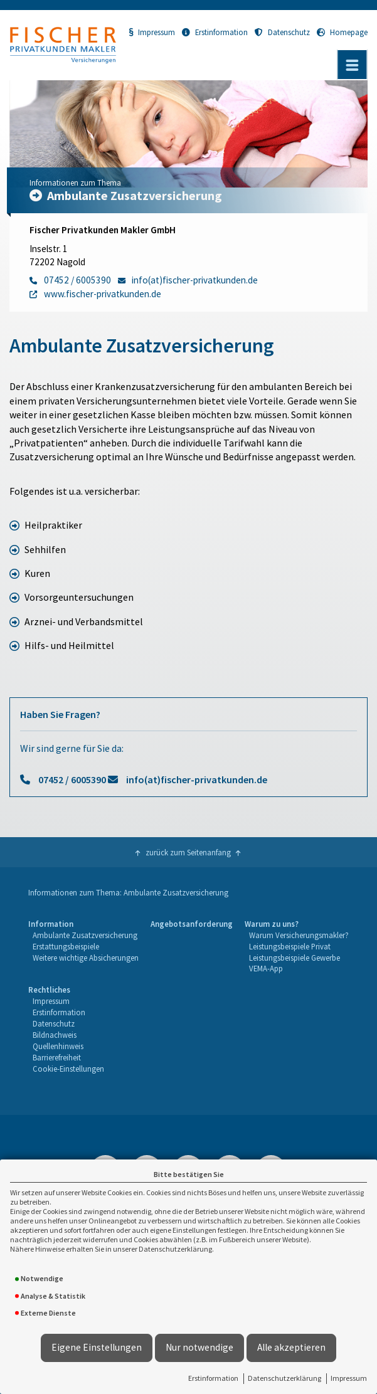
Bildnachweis (55, 1035)
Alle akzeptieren (291, 1347)
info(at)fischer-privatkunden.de (196, 779)
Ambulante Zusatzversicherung (85, 935)
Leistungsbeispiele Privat (290, 946)
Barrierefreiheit (57, 1057)
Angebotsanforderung (192, 924)
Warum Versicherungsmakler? (299, 935)
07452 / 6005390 (72, 779)
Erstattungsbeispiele (66, 946)
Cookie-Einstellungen (68, 1069)
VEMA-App (266, 968)
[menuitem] (83, 947)
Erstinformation (213, 1378)
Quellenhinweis (58, 1046)
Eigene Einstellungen (96, 1347)
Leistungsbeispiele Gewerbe (294, 958)
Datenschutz (282, 32)
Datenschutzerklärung (284, 1378)
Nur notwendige (199, 1347)
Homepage (342, 32)
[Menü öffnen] (352, 65)
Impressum (349, 1378)
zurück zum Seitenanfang (188, 852)
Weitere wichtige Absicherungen (86, 958)
